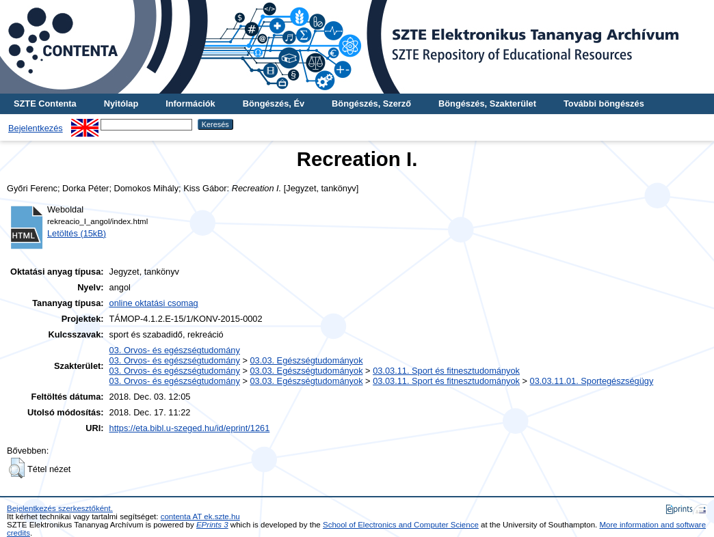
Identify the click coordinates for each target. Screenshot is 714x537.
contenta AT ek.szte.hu (200, 516)
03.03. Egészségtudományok (306, 360)
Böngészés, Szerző (371, 103)
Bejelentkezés (35, 128)
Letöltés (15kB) (76, 233)
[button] (17, 468)
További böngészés (604, 103)
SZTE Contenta (45, 103)
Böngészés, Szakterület (487, 103)
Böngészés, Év (273, 103)
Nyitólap (121, 103)
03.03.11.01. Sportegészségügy (592, 381)
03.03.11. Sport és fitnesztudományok (446, 371)
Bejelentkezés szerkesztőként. (60, 508)
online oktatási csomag (153, 303)
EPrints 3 (212, 525)
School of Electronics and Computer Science (401, 525)
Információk (190, 103)
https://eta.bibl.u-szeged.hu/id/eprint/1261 (189, 428)
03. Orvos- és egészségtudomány (174, 350)
